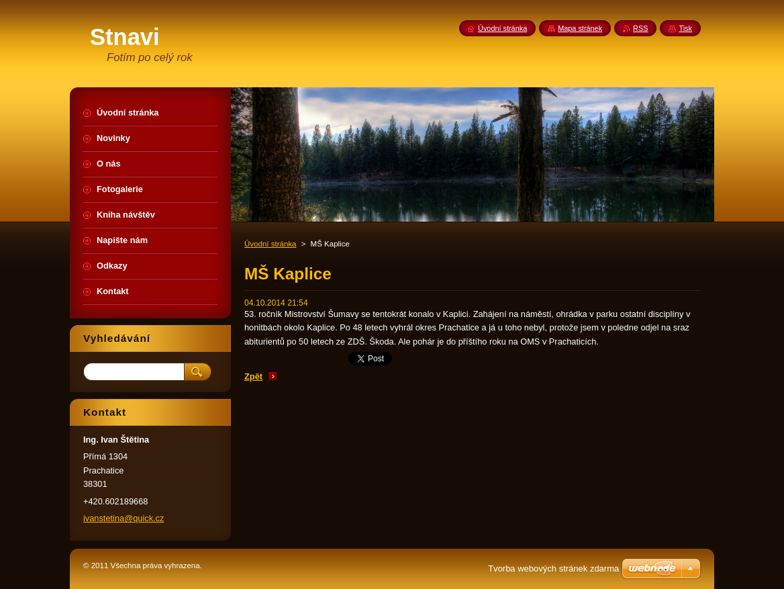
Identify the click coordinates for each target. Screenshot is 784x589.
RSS (640, 28)
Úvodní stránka (270, 244)
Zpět (253, 376)
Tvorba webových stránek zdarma (553, 568)
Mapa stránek (580, 28)
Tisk (685, 28)
